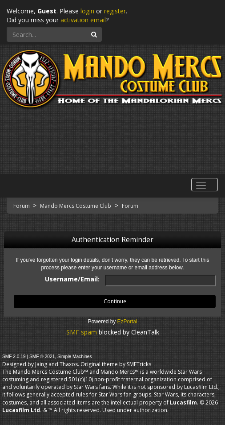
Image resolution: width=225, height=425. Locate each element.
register (115, 11)
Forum (22, 206)
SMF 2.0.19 (14, 356)
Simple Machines (74, 356)
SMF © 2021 (42, 356)
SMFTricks (139, 364)
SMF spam (81, 332)
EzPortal (127, 321)
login (87, 11)
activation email (83, 20)
